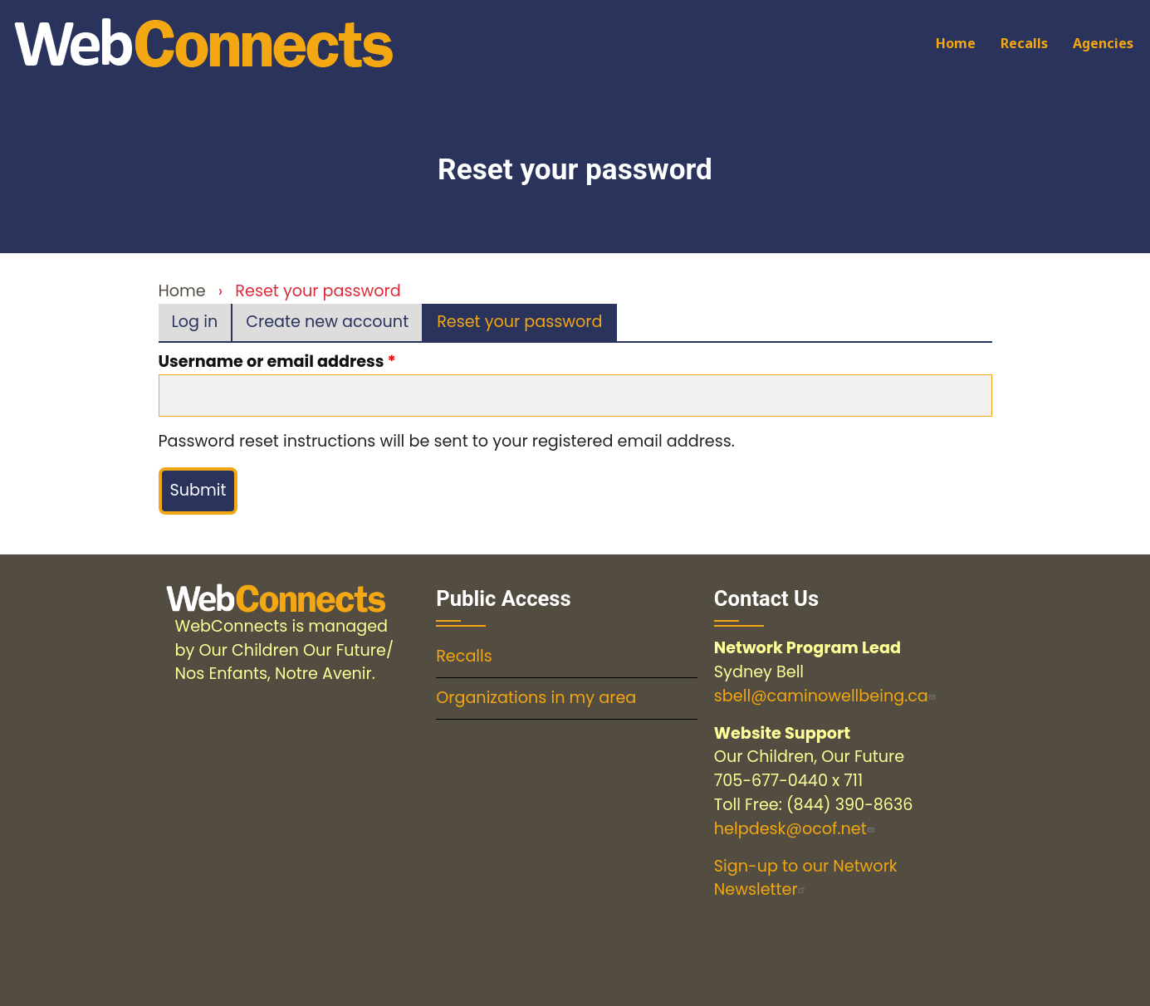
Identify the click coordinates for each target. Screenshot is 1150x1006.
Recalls (1024, 43)
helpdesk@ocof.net (796, 829)
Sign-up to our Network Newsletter (806, 878)
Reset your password (527, 325)
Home (956, 43)
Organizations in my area (536, 697)
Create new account (327, 321)
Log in (195, 321)
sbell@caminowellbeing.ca (827, 696)
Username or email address (271, 361)
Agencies (1103, 43)
